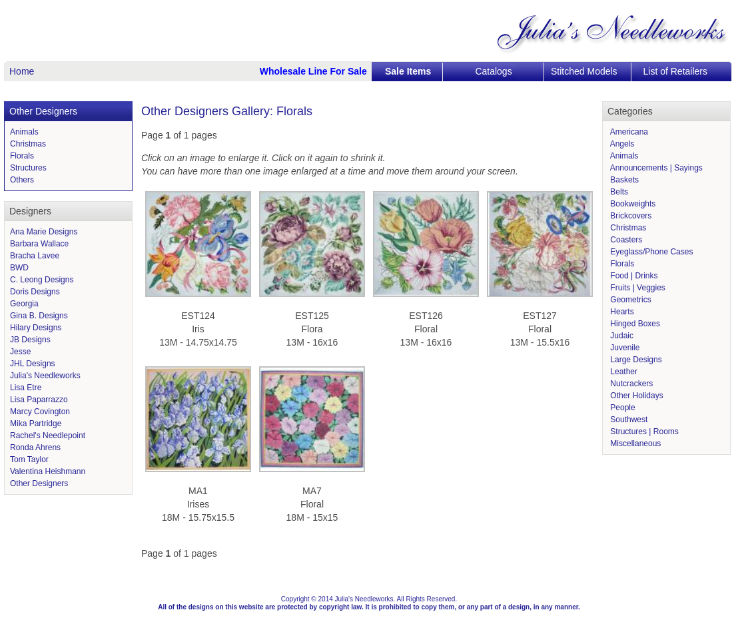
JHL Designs (32, 363)
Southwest (627, 419)
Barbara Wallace (39, 243)
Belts (618, 191)
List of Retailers (675, 71)
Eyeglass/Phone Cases (650, 251)
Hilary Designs (35, 327)
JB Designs (30, 339)
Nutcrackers (630, 383)
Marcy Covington (40, 411)
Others (22, 179)
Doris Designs (35, 291)
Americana (628, 132)
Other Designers (39, 483)
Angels (621, 144)
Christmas (28, 144)
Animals (24, 132)
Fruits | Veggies (636, 287)
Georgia (24, 303)
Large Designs (635, 359)
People (621, 407)
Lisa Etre (25, 387)
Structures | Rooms (643, 431)
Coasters (625, 239)
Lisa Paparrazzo (39, 399)
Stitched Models (584, 71)
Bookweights (631, 203)
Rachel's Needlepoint (47, 435)
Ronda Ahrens (35, 447)
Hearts (621, 311)
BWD (19, 267)
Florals (22, 155)
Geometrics (629, 299)
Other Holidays (635, 395)
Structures (28, 167)
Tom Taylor (29, 459)
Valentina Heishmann (47, 471)
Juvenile (623, 347)
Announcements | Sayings (655, 167)
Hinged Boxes (634, 323)
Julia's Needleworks (45, 375)
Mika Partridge (35, 423)
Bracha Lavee (34, 255)
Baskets (623, 179)
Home (21, 71)
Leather (622, 371)
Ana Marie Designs (43, 231)
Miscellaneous (634, 443)
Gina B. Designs (39, 315)
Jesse (20, 351)
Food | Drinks (632, 275)
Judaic (620, 335)
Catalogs (493, 71)
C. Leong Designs (41, 279)
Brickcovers (629, 215)
